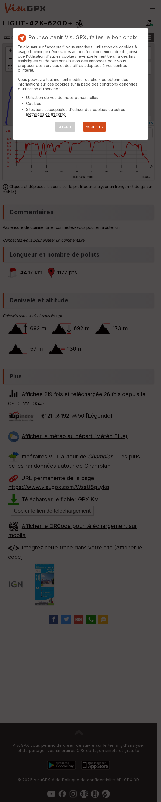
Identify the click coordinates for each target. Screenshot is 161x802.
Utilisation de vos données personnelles (62, 97)
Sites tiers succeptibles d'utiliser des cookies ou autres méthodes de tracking (75, 111)
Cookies (33, 103)
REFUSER (65, 127)
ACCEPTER (94, 127)
